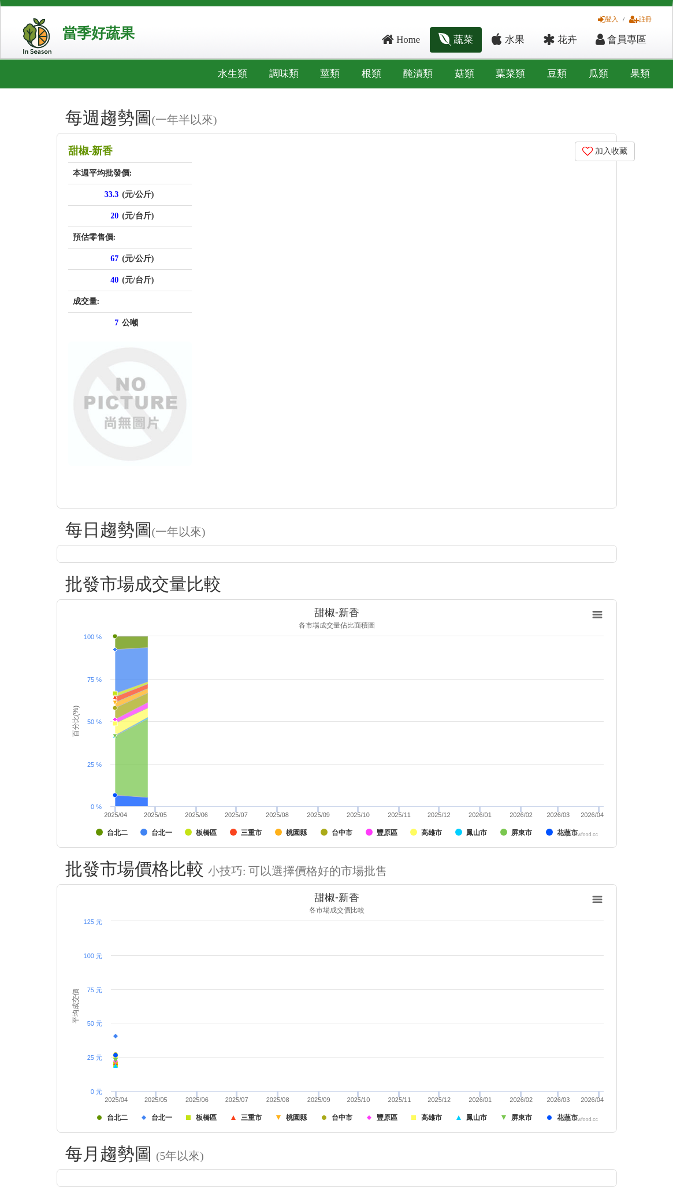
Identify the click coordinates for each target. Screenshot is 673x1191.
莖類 (330, 73)
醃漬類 (418, 73)
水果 (508, 39)
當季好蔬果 (98, 33)
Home (401, 39)
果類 (640, 73)
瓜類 (598, 73)
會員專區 (621, 39)
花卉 (560, 39)
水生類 (232, 73)
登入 (608, 19)
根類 (371, 73)
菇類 (464, 73)
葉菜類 (510, 73)
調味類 (284, 73)
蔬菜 (455, 39)
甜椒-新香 (90, 151)
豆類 (557, 73)
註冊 (640, 19)
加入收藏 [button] (605, 151)
